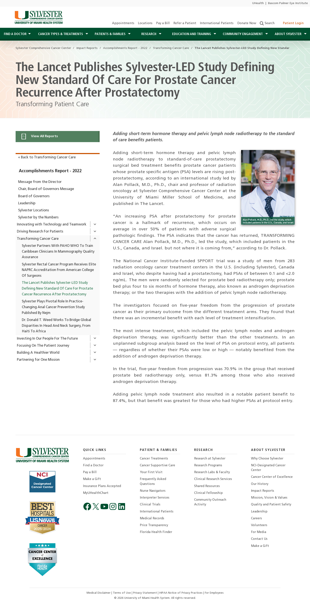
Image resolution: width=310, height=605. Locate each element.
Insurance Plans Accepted (102, 486)
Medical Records (152, 518)
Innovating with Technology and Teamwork (51, 224)
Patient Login (291, 23)
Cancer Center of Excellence (272, 477)
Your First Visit (151, 472)
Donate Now (246, 23)
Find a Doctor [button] (15, 34)
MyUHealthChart (95, 493)
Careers (256, 518)
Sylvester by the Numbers (38, 217)
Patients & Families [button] (110, 34)
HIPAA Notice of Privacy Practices (181, 593)
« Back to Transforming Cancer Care (47, 157)
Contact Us (259, 539)
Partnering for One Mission (38, 360)
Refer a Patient (184, 23)
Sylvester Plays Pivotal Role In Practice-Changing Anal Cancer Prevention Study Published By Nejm (53, 307)
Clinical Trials (150, 504)
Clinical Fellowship (208, 493)
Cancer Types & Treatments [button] (61, 34)
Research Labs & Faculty (212, 472)
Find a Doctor (93, 465)
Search (267, 23)
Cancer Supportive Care (157, 465)
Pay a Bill (163, 23)
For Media (258, 532)
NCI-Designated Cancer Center (268, 468)
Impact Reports (262, 491)
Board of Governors (34, 196)
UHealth (258, 3)
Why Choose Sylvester (267, 458)
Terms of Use (122, 593)
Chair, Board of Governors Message (46, 189)
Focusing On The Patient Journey (43, 345)
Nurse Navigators (152, 491)
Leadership (26, 203)
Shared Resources (207, 486)
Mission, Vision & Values (269, 497)
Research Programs (208, 465)
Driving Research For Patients (40, 231)
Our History (259, 484)
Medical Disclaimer (99, 593)
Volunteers (259, 525)
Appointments (123, 23)
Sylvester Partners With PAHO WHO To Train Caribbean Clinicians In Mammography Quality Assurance (58, 251)
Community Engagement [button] (243, 34)
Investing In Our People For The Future (47, 338)
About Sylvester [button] (288, 34)
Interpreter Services (154, 497)
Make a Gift (92, 479)
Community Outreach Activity (210, 502)
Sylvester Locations (33, 210)
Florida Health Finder (156, 532)
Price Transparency (154, 525)
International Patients (216, 23)
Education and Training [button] (192, 34)
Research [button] (149, 34)
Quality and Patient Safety (271, 504)
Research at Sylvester (209, 458)
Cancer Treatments (154, 458)
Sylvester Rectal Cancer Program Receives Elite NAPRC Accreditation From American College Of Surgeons (59, 270)
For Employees (214, 593)
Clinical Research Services (213, 479)
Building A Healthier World (38, 353)
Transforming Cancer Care (38, 239)
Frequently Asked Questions (153, 482)
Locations (145, 23)
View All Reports (39, 136)
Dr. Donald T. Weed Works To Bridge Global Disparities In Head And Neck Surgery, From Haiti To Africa (56, 325)
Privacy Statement (145, 593)
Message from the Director (40, 182)
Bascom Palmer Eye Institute (288, 3)
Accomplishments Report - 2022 (50, 171)
